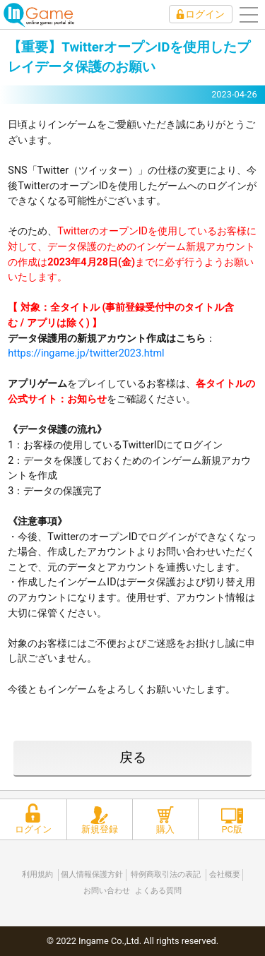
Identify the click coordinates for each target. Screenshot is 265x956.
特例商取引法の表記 (166, 874)
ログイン (205, 14)
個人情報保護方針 (92, 874)
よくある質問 (158, 890)
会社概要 (224, 874)
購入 (165, 829)
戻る (132, 757)
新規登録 (99, 829)
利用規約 (37, 874)
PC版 (231, 829)
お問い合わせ (106, 890)
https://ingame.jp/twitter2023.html (86, 353)
